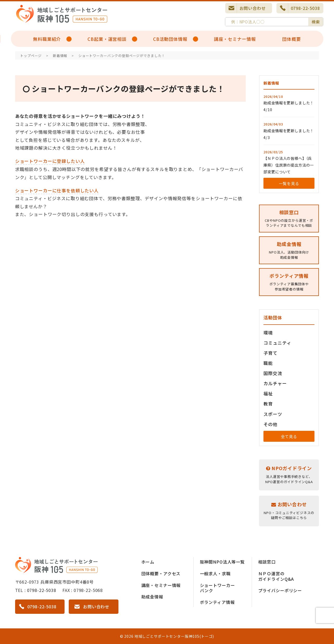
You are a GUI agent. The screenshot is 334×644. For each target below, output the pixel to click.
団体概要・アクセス (161, 573)
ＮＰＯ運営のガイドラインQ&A (276, 576)
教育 (268, 403)
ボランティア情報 (217, 602)
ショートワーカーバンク (217, 588)
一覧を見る (289, 183)
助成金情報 (152, 597)
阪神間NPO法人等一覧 (222, 562)
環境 (268, 332)
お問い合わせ (253, 8)
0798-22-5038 (305, 8)
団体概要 (291, 39)
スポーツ (272, 414)
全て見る (289, 436)
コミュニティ (277, 342)
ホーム (148, 562)
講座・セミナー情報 (235, 39)
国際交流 (272, 373)
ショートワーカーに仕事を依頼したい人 (57, 190)
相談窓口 (267, 562)
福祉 (268, 393)
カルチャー (275, 383)
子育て (270, 353)
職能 (268, 363)
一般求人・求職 (215, 573)
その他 (270, 424)
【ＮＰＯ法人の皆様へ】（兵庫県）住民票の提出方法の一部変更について (288, 164)
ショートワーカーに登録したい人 (50, 161)
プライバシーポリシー (280, 590)
